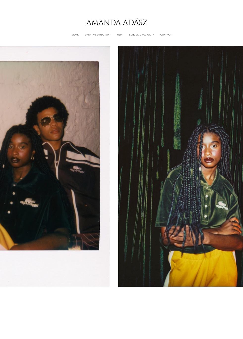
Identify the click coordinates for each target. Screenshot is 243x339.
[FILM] (119, 35)
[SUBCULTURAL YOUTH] (141, 35)
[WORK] (75, 35)
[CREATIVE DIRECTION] (97, 35)
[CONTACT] (166, 35)
